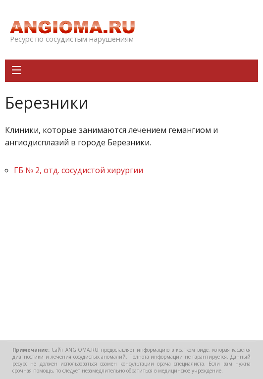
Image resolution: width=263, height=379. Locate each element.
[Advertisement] (131, 260)
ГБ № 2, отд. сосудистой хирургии (78, 170)
